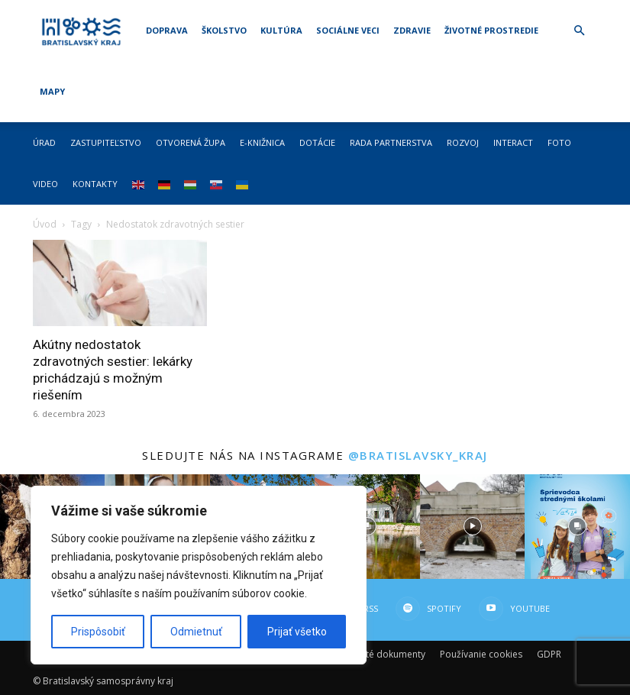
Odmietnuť (196, 632)
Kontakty (95, 183)
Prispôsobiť (98, 632)
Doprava (167, 30)
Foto (559, 142)
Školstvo (224, 30)
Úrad (44, 142)
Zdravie (412, 30)
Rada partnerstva (391, 142)
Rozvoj (463, 142)
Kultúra (281, 30)
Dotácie (317, 142)
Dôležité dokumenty (381, 654)
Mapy (52, 91)
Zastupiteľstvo (105, 142)
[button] (579, 31)
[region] (199, 575)
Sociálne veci (348, 30)
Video (45, 183)
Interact (513, 142)
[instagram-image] (367, 526)
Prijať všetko (297, 632)
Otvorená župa (190, 142)
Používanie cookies (481, 654)
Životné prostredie (491, 30)
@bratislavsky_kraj (418, 455)
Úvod (45, 224)
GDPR (549, 654)
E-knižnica (262, 142)
